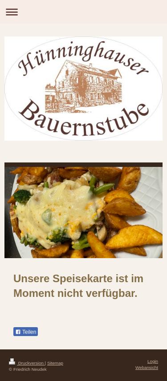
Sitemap (55, 363)
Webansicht (146, 367)
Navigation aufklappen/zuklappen (83, 11)
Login (152, 361)
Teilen (25, 332)
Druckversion (27, 363)
